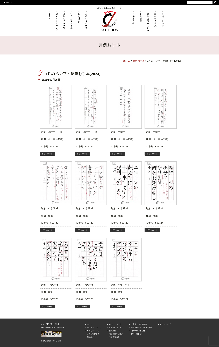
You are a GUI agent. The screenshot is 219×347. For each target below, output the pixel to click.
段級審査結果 (114, 337)
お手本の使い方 (115, 328)
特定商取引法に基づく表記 (141, 328)
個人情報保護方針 (138, 331)
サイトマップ (165, 324)
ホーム (89, 324)
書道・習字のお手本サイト (109, 8)
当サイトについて (94, 328)
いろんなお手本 (93, 334)
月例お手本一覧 (93, 331)
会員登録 (112, 331)
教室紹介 (90, 337)
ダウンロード (47, 154)
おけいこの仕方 (115, 324)
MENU (8, 2)
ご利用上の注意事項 (139, 324)
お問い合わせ (136, 334)
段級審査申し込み (116, 334)
